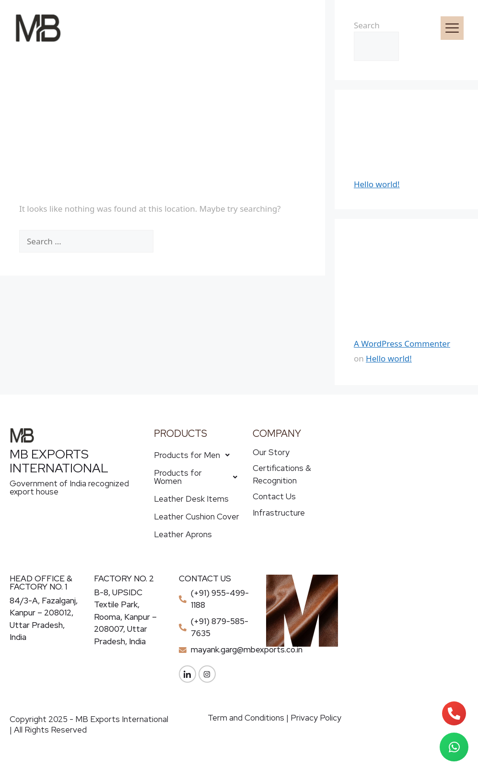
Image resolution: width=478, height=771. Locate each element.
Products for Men (194, 455)
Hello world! (377, 184)
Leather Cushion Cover (196, 516)
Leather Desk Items (191, 499)
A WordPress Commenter (402, 343)
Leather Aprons (183, 534)
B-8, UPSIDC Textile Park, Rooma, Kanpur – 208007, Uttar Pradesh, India (125, 617)
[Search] (174, 242)
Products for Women (198, 477)
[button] (289, 28)
